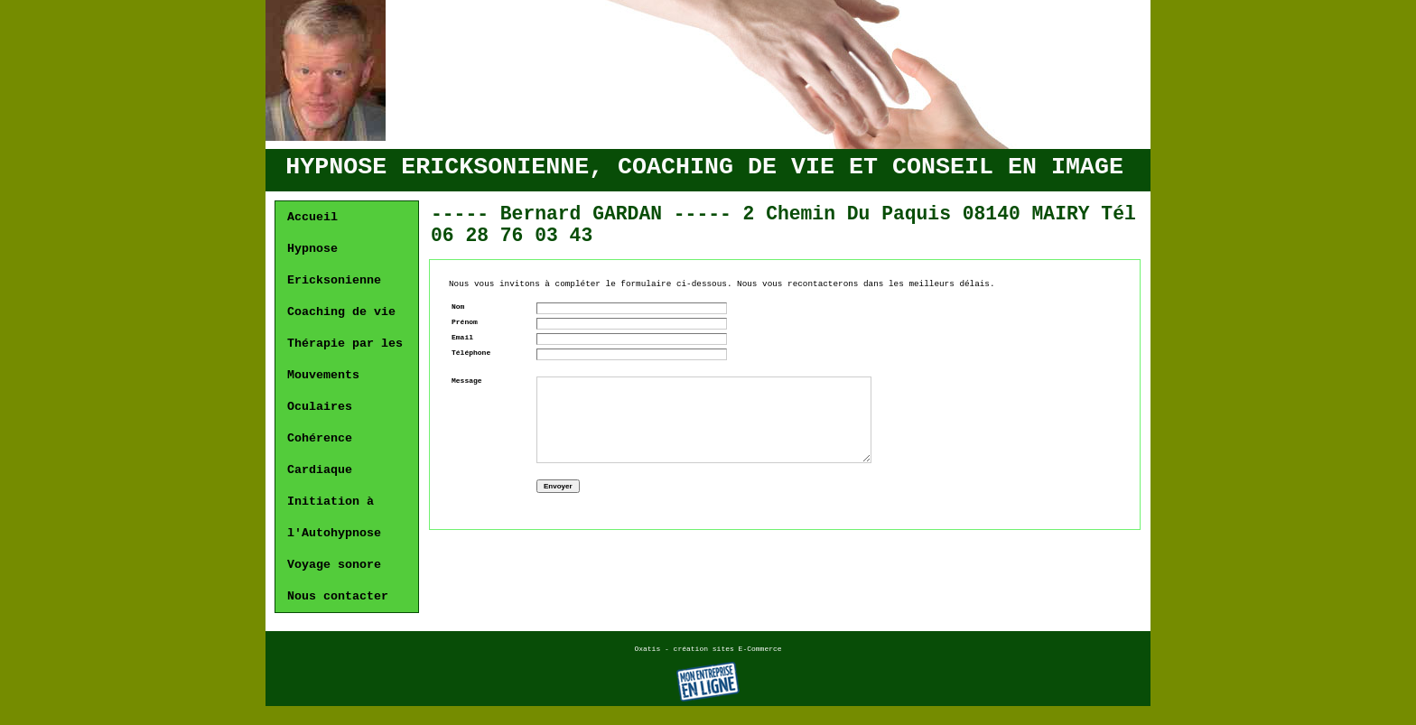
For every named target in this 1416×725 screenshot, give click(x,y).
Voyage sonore (334, 565)
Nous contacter (337, 596)
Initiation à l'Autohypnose (334, 517)
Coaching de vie (341, 312)
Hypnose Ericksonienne (334, 264)
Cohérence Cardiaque (319, 454)
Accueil (312, 217)
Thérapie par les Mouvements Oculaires (345, 375)
